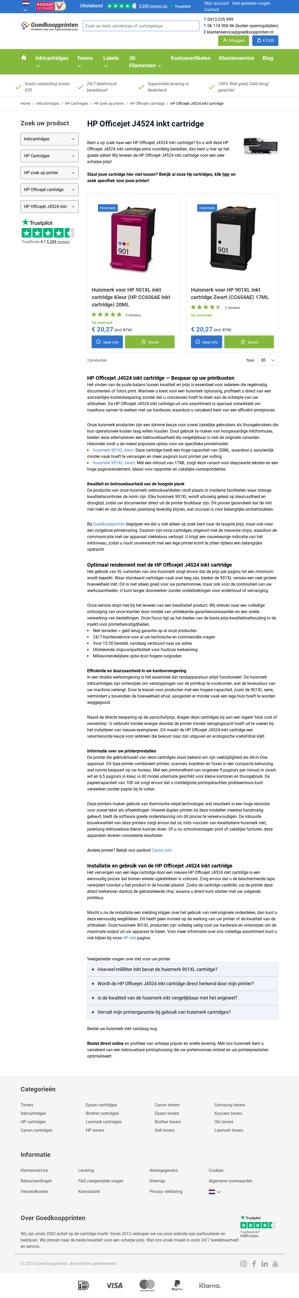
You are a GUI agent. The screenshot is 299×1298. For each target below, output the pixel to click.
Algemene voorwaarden (231, 1180)
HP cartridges (33, 1121)
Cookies (216, 1170)
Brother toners (168, 1121)
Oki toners (223, 1121)
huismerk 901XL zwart (114, 462)
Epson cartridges (101, 1104)
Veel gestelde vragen (251, 3)
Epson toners (167, 1113)
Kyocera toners (228, 1113)
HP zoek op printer (109, 103)
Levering (86, 1170)
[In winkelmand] (150, 341)
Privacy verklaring (166, 1191)
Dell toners (165, 1130)
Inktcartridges (47, 103)
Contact (211, 9)
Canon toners (167, 1104)
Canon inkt (162, 850)
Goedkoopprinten (109, 524)
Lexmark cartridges (104, 1121)
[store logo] (50, 26)
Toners (27, 1104)
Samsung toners (229, 1104)
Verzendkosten (34, 1191)
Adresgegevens (164, 1170)
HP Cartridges (76, 103)
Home (25, 103)
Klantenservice (34, 1170)
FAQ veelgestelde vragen (101, 1180)
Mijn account (216, 3)
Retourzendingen (36, 1180)
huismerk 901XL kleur (113, 450)
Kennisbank (89, 1191)
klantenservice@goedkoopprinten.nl (240, 32)
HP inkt (129, 937)
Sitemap (157, 1180)
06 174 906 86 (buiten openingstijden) (242, 25)
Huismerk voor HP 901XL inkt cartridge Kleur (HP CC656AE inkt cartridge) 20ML (131, 297)
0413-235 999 (220, 19)
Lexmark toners (228, 1130)
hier (226, 174)
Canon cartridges (36, 1130)
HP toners (95, 1130)
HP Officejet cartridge (147, 103)
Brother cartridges (102, 1113)
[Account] (233, 40)
